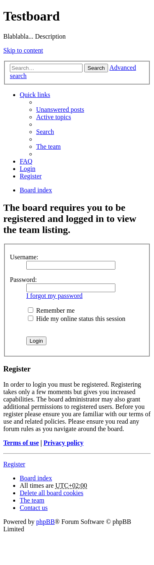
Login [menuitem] (27, 168)
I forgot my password (54, 295)
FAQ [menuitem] (26, 161)
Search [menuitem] (45, 131)
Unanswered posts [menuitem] (60, 109)
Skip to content (23, 50)
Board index (36, 478)
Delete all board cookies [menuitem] (51, 492)
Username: (24, 257)
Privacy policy (63, 442)
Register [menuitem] (30, 176)
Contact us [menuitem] (34, 507)
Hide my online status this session (76, 318)
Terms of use (21, 442)
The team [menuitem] (48, 146)
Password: (23, 279)
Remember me (51, 310)
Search (96, 68)
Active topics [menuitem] (53, 116)
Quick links (35, 94)
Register (14, 464)
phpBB (45, 521)
